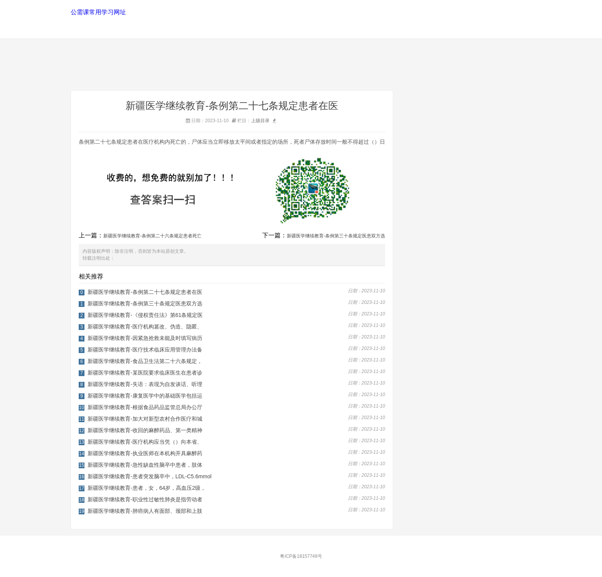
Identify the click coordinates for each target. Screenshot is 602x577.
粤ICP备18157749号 (301, 556)
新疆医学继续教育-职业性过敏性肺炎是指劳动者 (145, 499)
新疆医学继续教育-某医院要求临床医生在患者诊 (145, 373)
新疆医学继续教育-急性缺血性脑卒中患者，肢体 (145, 465)
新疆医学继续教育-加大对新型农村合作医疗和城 (145, 419)
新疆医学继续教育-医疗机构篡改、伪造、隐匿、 (145, 326)
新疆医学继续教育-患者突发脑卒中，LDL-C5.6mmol (150, 476)
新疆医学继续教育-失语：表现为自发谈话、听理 (145, 384)
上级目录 (260, 120)
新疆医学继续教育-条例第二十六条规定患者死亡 (152, 236)
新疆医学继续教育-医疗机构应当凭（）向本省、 (145, 442)
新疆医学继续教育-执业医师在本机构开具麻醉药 (145, 453)
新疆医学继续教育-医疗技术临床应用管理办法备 (145, 350)
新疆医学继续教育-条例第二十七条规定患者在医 (145, 292)
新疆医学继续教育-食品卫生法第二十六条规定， (145, 361)
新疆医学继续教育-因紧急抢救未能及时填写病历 (145, 338)
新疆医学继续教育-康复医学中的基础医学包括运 (145, 396)
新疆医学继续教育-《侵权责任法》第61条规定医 (145, 315)
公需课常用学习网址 (98, 12)
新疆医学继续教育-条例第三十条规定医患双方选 (336, 236)
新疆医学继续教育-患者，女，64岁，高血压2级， (147, 488)
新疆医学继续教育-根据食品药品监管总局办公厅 (145, 407)
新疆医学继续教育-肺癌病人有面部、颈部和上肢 (145, 511)
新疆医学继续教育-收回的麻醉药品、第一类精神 (145, 430)
